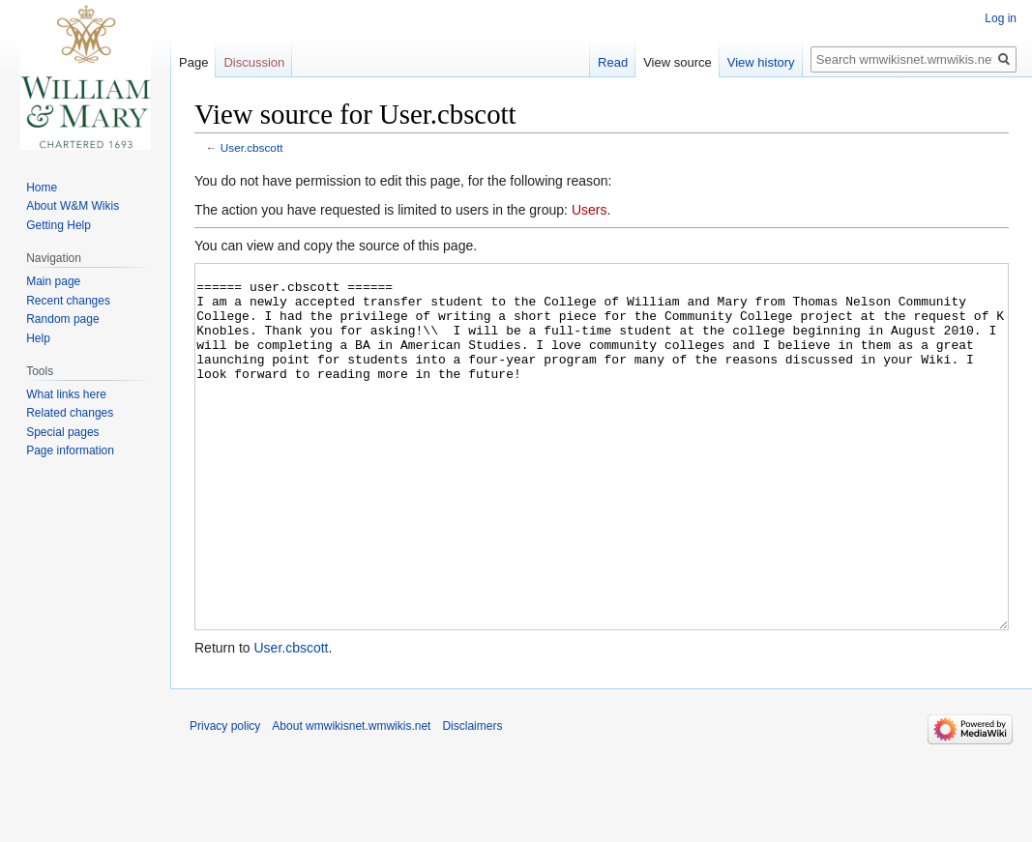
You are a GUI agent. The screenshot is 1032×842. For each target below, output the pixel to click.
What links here (66, 394)
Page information (70, 450)
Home (41, 187)
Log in (1001, 18)
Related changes (69, 413)
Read (613, 62)
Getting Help (58, 225)
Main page (53, 281)
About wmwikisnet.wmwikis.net (351, 798)
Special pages (62, 432)
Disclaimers (472, 798)
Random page (62, 319)
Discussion (253, 62)
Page (193, 62)
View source (677, 62)
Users (589, 210)
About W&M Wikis (72, 206)
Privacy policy (225, 798)
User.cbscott (252, 147)
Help (38, 338)
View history (761, 62)
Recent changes (68, 300)
